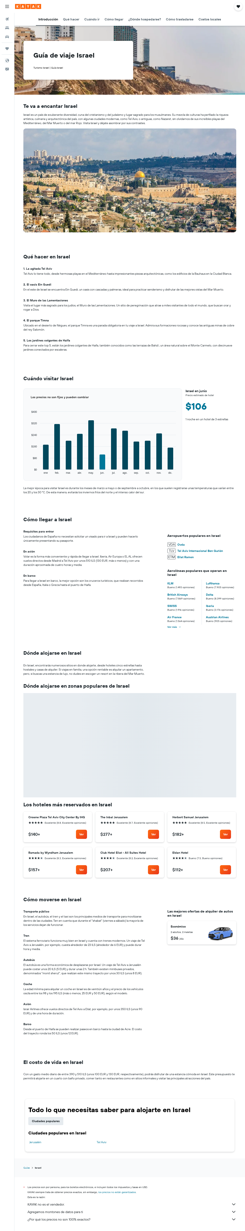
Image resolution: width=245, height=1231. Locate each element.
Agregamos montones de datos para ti (132, 1211)
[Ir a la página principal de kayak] (28, 6)
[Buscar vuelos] (7, 19)
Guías (26, 1167)
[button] (7, 6)
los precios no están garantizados (117, 1192)
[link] (81, 834)
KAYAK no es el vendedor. (132, 1204)
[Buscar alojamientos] (7, 28)
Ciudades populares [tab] (46, 1121)
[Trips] (7, 48)
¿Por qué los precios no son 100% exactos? (132, 1219)
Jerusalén (35, 1142)
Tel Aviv (101, 1142)
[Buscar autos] (7, 37)
